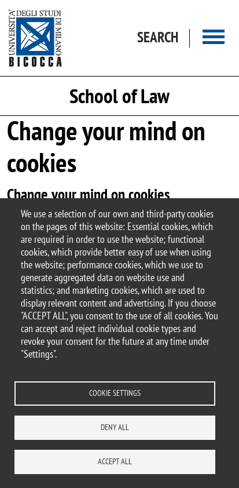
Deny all (115, 427)
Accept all (115, 461)
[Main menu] (213, 38)
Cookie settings (115, 393)
